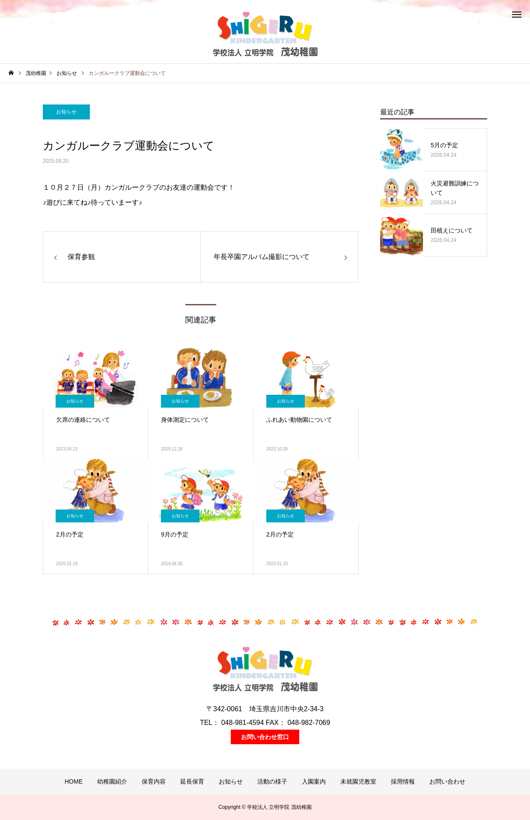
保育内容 (154, 781)
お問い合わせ (447, 781)
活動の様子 (272, 781)
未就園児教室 (358, 781)
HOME (74, 781)
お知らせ (66, 112)
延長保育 (192, 781)
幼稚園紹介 (112, 781)
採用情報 (403, 781)
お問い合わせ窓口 (265, 737)
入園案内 (314, 781)
